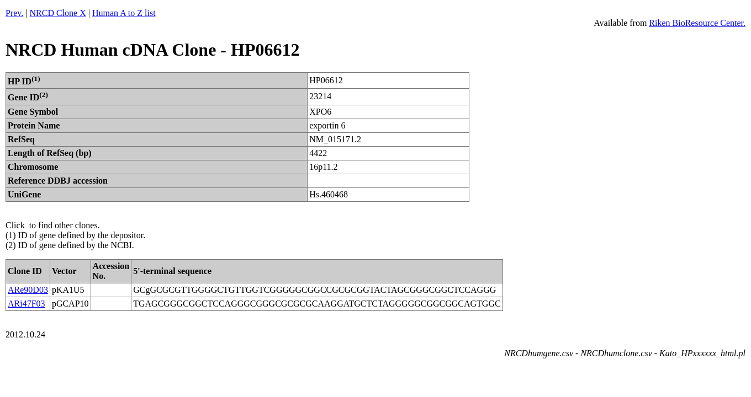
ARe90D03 (28, 289)
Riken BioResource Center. (697, 23)
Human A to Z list (124, 13)
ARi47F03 (26, 303)
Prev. (14, 13)
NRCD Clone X (58, 13)
